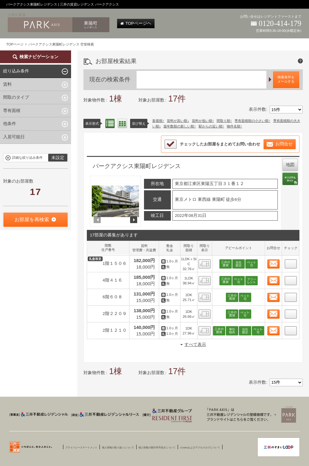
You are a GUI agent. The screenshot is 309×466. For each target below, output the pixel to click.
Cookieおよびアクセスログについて (200, 448)
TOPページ (14, 44)
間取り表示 (122, 123)
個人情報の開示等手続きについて (157, 448)
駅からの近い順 (210, 126)
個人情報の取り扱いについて (118, 448)
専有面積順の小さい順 (252, 121)
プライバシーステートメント (81, 448)
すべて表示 (195, 344)
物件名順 (233, 126)
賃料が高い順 (177, 121)
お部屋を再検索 (32, 219)
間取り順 (223, 121)
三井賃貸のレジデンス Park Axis (250, 414)
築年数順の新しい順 (178, 126)
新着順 (157, 121)
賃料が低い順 (202, 121)
